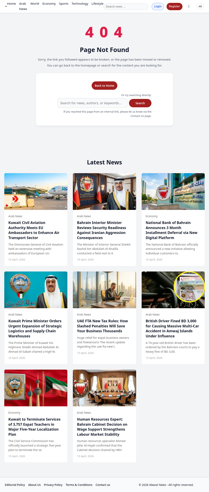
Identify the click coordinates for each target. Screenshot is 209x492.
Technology (80, 3)
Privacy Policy (53, 485)
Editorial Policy (15, 485)
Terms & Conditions (79, 485)
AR (200, 6)
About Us (34, 485)
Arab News (23, 6)
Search (140, 103)
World (34, 3)
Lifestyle (97, 3)
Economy (49, 3)
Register (174, 6)
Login (157, 6)
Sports (63, 3)
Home (11, 3)
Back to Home (104, 86)
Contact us (103, 485)
